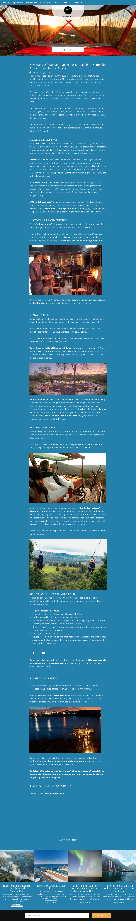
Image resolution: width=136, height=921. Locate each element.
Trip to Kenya (68, 49)
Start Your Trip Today (68, 840)
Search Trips (46, 2)
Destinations (31, 2)
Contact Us (77, 2)
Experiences (17, 2)
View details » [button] (17, 905)
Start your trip (101, 915)
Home (6, 2)
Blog (57, 2)
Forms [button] (65, 2)
